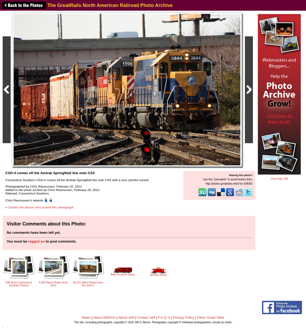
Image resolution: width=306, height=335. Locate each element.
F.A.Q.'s (164, 317)
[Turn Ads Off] (279, 178)
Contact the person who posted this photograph (41, 207)
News (86, 317)
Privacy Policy (183, 317)
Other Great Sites (210, 317)
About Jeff (126, 317)
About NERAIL (104, 317)
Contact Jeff (146, 317)
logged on (36, 241)
